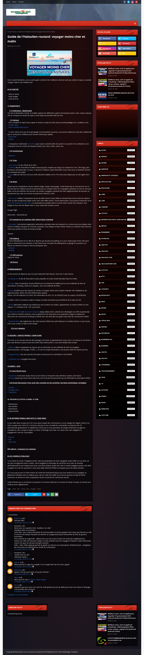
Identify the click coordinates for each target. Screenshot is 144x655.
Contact (21, 2)
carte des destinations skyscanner (19, 203)
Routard (11, 387)
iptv (118, 276)
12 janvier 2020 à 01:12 (23, 574)
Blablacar (11, 156)
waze (118, 403)
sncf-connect (13, 165)
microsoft (118, 295)
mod (118, 302)
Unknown (17, 518)
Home (8, 2)
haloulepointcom (118, 264)
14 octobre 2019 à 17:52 (23, 559)
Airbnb (10, 290)
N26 (9, 439)
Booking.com (13, 279)
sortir (118, 352)
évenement (118, 232)
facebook (118, 238)
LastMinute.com (14, 359)
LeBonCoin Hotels (15, 312)
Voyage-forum (13, 390)
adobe (118, 163)
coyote (118, 213)
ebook (118, 226)
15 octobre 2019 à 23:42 (23, 567)
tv (118, 384)
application (118, 182)
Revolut (11, 437)
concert (118, 207)
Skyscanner (12, 198)
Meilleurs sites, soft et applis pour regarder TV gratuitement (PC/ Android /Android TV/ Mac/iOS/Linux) (122, 70)
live (118, 283)
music (118, 314)
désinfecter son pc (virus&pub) (118, 220)
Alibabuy (11, 347)
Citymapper (12, 224)
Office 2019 (118, 321)
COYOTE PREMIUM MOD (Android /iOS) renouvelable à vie (122, 639)
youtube (118, 415)
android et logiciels (118, 175)
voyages (33, 489)
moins (23, 489)
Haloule (17, 562)
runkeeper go (118, 339)
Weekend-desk (13, 321)
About (14, 2)
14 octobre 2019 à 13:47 (23, 522)
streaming (118, 365)
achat (14, 489)
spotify (118, 358)
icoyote (118, 270)
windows (118, 409)
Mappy (10, 139)
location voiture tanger (37, 580)
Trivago (11, 283)
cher (18, 489)
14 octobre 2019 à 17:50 (23, 549)
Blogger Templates (71, 652)
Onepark (11, 248)
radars (118, 327)
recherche (118, 333)
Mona (16, 577)
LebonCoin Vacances (31, 312)
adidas (118, 156)
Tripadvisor (12, 376)
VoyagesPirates (14, 354)
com (118, 201)
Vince (16, 585)
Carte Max (12, 442)
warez (15, 32)
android (118, 169)
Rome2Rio (31, 144)
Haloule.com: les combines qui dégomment (32, 652)
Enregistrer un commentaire (17, 595)
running (118, 346)
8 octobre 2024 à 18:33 (23, 591)
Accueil (9, 32)
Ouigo (10, 174)
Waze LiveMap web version (18, 127)
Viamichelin (12, 137)
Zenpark (11, 250)
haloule (118, 251)
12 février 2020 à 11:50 (22, 582)
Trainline (11, 167)
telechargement (118, 371)
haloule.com (118, 257)
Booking (11, 378)
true (27, 489)
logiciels (118, 289)
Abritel (10, 305)
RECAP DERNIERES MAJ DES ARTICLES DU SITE (121, 94)
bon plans (118, 188)
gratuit (118, 245)
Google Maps (13, 125)
